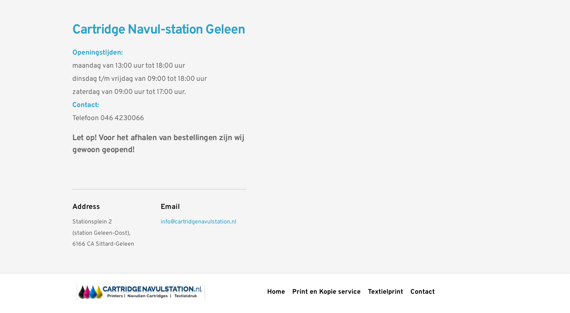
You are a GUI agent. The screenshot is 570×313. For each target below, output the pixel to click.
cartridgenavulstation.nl (205, 222)
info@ (168, 222)
